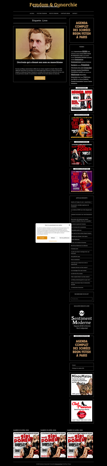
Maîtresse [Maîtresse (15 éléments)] (75, 74)
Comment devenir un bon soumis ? (79, 267)
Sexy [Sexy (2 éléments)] (78, 79)
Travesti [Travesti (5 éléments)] (85, 81)
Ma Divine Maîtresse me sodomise (79, 245)
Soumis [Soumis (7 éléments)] (73, 81)
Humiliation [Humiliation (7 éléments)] (85, 70)
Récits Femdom (53, 13)
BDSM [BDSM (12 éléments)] (84, 51)
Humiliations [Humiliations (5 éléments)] (74, 72)
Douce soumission (75, 259)
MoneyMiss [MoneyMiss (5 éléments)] (83, 74)
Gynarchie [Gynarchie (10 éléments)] (88, 68)
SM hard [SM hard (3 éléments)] (81, 79)
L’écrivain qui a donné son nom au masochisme (40, 62)
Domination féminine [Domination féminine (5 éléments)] (80, 57)
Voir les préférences (64, 241)
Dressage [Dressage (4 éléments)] (83, 62)
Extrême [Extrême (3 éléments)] (79, 65)
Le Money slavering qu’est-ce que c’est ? (80, 279)
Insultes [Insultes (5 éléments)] (80, 72)
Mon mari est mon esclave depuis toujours (81, 233)
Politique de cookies (53, 245)
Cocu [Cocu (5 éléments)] (88, 51)
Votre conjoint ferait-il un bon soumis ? (80, 276)
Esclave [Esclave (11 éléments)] (74, 65)
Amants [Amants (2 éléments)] (72, 51)
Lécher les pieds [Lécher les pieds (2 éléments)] (88, 72)
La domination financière (77, 287)
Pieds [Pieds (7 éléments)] (85, 77)
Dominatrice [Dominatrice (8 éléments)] (79, 59)
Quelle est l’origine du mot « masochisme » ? (81, 202)
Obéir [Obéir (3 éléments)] (79, 77)
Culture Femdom (42, 13)
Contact (74, 13)
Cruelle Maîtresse (75, 239)
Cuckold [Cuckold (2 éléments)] (84, 55)
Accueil (32, 13)
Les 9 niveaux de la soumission (78, 227)
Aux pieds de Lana (75, 256)
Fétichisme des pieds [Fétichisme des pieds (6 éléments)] (77, 68)
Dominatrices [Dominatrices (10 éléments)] (76, 62)
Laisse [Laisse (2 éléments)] (84, 72)
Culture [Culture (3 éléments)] (87, 55)
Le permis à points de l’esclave (78, 224)
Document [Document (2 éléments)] (73, 57)
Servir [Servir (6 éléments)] (75, 79)
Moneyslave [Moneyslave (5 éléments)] (74, 77)
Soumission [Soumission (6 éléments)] (79, 81)
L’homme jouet (74, 248)
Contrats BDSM (65, 13)
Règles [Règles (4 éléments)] (88, 77)
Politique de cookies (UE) (78, 368)
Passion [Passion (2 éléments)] (82, 77)
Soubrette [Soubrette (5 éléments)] (86, 79)
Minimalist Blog (58, 464)
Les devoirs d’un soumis (77, 273)
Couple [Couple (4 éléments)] (81, 55)
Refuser (53, 241)
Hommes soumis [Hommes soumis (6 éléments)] (76, 70)
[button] (69, 229)
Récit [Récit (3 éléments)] (72, 79)
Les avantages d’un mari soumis (78, 270)
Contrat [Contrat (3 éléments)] (77, 53)
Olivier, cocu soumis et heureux (78, 242)
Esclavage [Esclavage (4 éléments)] (88, 62)
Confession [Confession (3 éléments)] (73, 53)
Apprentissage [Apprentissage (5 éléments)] (78, 51)
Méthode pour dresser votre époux (79, 236)
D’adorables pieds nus (76, 230)
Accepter (42, 241)
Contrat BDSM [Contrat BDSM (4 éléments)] (83, 53)
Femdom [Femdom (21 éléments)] (85, 64)
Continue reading (40, 78)
